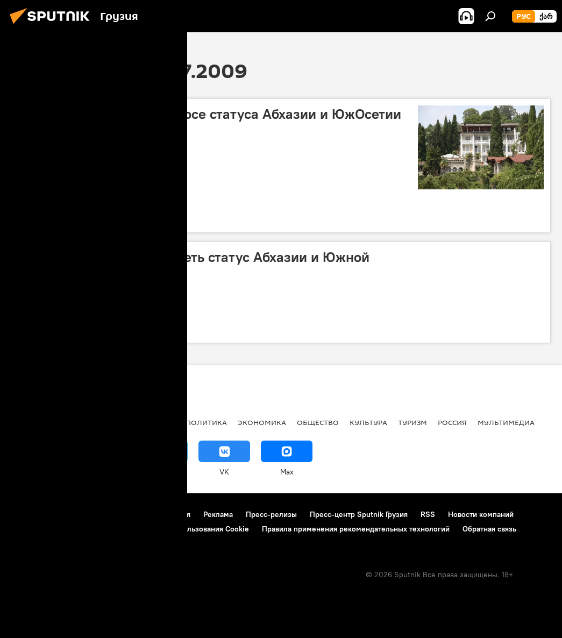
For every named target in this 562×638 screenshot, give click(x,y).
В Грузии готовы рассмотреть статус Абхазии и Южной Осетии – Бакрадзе (193, 265)
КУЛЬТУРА (368, 422)
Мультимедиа (506, 422)
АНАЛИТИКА (80, 422)
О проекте (29, 514)
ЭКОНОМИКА (262, 422)
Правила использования (148, 514)
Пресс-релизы (271, 514)
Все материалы (144, 422)
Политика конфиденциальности (66, 529)
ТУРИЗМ (412, 422)
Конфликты (40, 218)
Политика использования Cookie (192, 529)
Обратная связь (489, 529)
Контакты (76, 514)
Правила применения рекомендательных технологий (356, 529)
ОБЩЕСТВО (318, 422)
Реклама (218, 514)
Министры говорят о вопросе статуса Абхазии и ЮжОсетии (209, 114)
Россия (452, 422)
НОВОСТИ (29, 422)
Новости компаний (481, 514)
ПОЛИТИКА (206, 422)
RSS (428, 514)
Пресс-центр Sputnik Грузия (359, 514)
